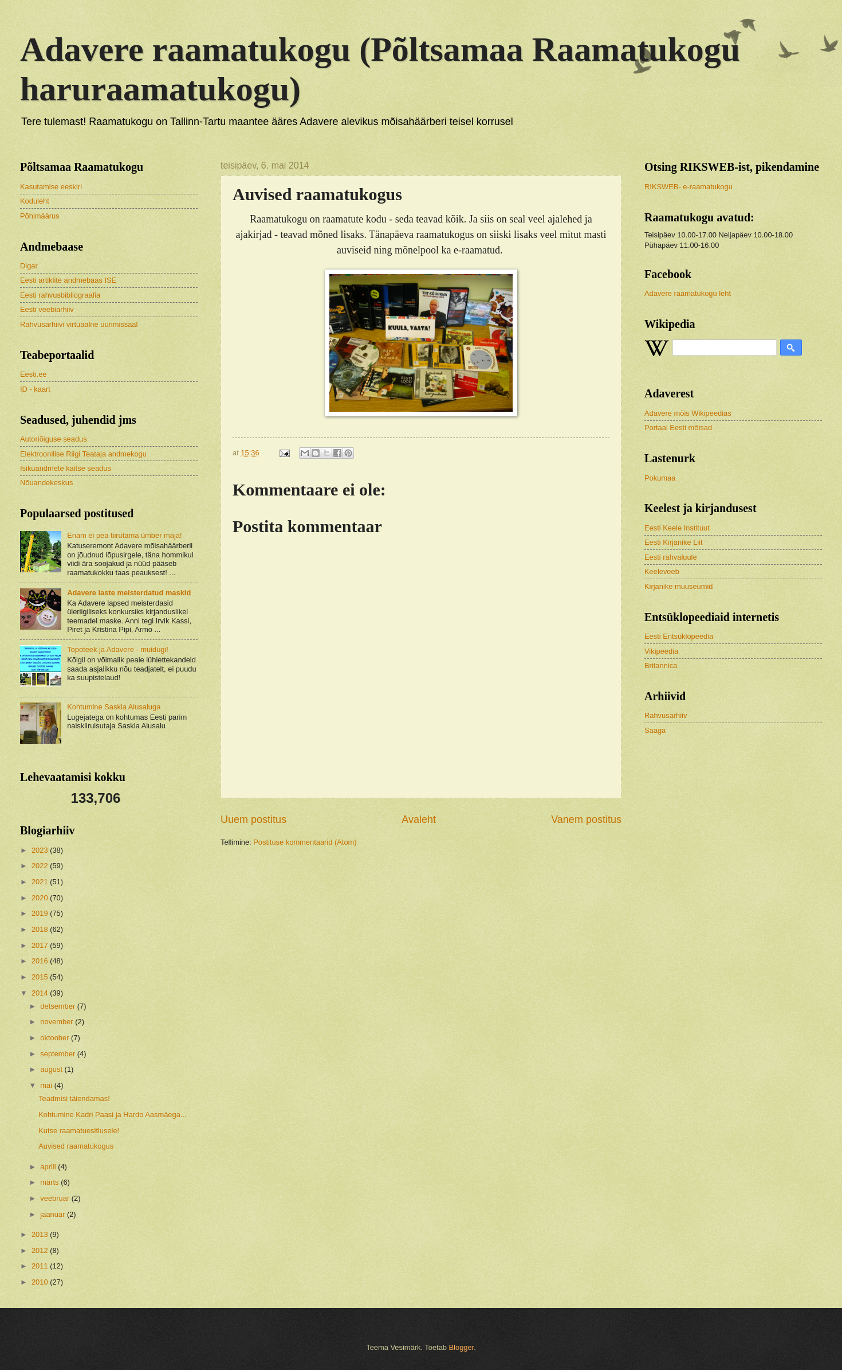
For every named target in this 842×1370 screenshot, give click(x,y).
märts (50, 1182)
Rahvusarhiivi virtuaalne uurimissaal (78, 324)
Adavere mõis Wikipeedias (687, 413)
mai (47, 1085)
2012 (41, 1250)
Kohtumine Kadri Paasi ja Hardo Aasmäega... (112, 1114)
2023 (41, 850)
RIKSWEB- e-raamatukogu (688, 186)
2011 (41, 1266)
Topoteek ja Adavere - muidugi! (117, 649)
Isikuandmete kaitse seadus (65, 468)
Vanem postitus (586, 819)
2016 (41, 961)
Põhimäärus (40, 216)
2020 (41, 897)
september (58, 1053)
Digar (29, 265)
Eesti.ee (33, 374)
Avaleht (419, 819)
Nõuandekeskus (46, 482)
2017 (41, 945)
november (57, 1021)
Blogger (461, 1347)
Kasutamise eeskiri (51, 186)
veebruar (55, 1198)
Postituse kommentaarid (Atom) (304, 842)
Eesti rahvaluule (670, 557)
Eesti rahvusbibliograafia (60, 295)
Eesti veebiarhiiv (47, 309)
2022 (41, 865)
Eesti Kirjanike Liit (673, 542)
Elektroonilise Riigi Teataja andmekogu (83, 454)
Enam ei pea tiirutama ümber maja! (124, 535)
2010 (41, 1282)
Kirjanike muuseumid (678, 586)
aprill (49, 1166)
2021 (41, 881)
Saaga (655, 730)
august (52, 1069)
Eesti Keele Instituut (677, 528)
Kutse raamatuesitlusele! (78, 1130)
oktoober (55, 1037)
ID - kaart (35, 389)
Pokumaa (659, 478)
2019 (41, 913)
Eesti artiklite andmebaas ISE (68, 280)
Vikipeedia (661, 651)
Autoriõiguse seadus (53, 439)
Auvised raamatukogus (75, 1146)
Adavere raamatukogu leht (687, 293)
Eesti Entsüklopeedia (678, 636)
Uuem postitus (253, 819)
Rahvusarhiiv (665, 715)
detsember (58, 1006)
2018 (41, 929)
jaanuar (53, 1214)
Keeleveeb (661, 571)
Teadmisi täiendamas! (74, 1098)
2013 (41, 1234)
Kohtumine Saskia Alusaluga (113, 706)
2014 (41, 993)
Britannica (660, 665)
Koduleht (34, 201)
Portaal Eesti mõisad (678, 427)
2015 (41, 977)
